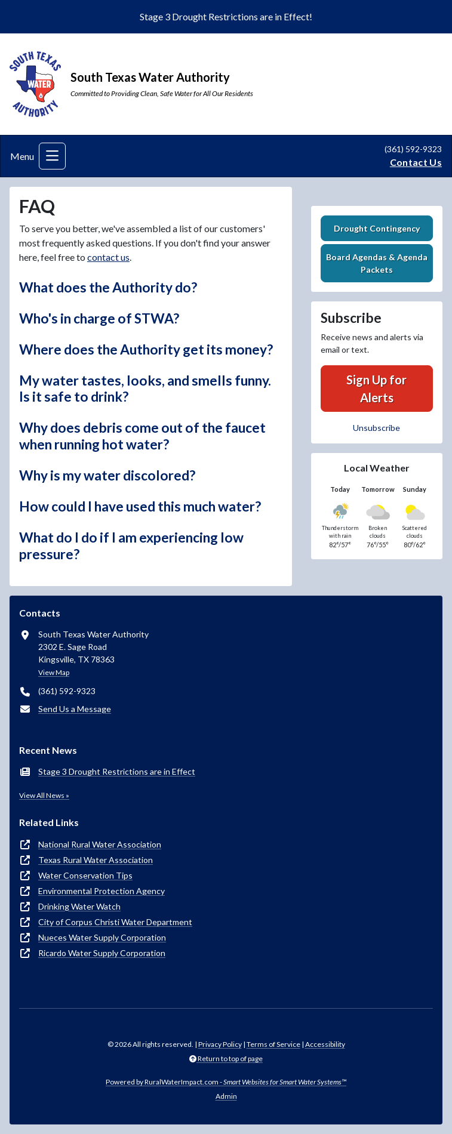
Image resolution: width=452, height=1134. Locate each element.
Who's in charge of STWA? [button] (99, 318)
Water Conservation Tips (85, 875)
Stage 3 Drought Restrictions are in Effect (116, 771)
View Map (53, 672)
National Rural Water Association (99, 844)
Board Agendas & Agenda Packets (377, 263)
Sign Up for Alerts (376, 388)
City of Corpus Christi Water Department (115, 922)
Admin (226, 1096)
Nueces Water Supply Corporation (102, 937)
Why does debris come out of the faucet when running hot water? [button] (142, 436)
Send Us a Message (74, 709)
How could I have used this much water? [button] (140, 506)
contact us (108, 257)
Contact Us (416, 162)
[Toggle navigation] (52, 156)
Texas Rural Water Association (95, 860)
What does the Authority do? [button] (108, 287)
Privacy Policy (220, 1044)
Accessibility (325, 1044)
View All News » (44, 795)
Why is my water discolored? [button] (107, 475)
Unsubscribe (376, 428)
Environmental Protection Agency (101, 891)
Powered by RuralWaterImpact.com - (226, 1081)
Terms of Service (273, 1044)
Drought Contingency (377, 228)
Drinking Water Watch (79, 906)
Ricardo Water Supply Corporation (101, 953)
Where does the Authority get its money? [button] (146, 349)
